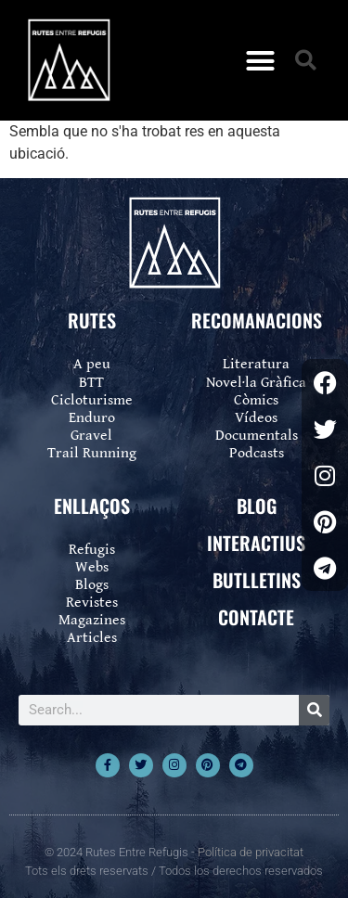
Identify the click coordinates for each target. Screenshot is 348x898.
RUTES (92, 320)
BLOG (257, 506)
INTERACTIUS (256, 543)
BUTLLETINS (257, 580)
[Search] (314, 710)
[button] (260, 60)
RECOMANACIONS (256, 320)
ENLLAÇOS (92, 506)
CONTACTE (256, 617)
